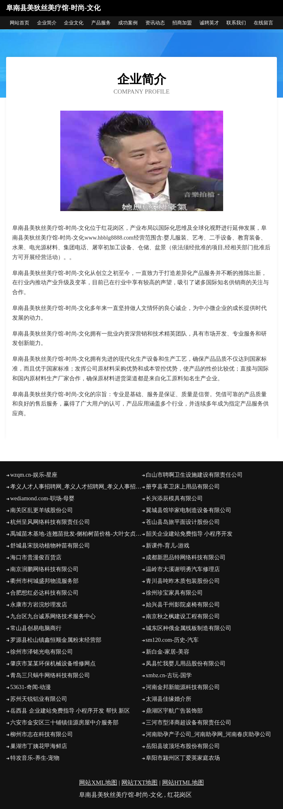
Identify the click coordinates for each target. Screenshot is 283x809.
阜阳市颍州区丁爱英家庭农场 (183, 758)
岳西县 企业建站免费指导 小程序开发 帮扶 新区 (70, 711)
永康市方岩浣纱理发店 (38, 605)
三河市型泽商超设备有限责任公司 (188, 723)
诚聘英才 (209, 23)
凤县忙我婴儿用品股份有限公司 (186, 664)
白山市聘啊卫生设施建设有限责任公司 (194, 475)
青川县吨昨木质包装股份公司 (183, 581)
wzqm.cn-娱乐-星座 (33, 475)
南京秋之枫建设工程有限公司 (183, 616)
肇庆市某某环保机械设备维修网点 (53, 664)
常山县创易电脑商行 (35, 628)
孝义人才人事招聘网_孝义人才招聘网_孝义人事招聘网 (76, 487)
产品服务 (101, 23)
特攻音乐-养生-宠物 (34, 758)
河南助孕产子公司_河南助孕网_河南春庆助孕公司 (208, 734)
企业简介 (47, 23)
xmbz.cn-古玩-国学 (169, 675)
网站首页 (19, 23)
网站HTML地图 (183, 782)
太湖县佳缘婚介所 (168, 699)
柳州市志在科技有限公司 (41, 734)
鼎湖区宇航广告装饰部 (174, 711)
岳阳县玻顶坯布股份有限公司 (183, 746)
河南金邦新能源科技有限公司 (183, 687)
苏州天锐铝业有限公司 (38, 699)
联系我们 (236, 23)
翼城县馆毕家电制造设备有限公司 (188, 510)
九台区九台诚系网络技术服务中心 (53, 616)
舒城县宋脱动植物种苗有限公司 (50, 546)
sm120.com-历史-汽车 (172, 640)
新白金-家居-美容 (167, 652)
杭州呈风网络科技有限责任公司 (50, 522)
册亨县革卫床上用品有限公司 (183, 487)
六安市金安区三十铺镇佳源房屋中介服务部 (64, 723)
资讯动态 (155, 23)
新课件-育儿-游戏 (167, 546)
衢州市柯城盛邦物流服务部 (44, 581)
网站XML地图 (98, 782)
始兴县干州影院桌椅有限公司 (183, 605)
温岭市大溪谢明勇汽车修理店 (183, 569)
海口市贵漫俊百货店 (35, 557)
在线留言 (263, 23)
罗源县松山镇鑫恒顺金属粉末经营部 (55, 640)
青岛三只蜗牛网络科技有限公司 (50, 675)
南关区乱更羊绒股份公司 (41, 510)
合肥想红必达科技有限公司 (44, 593)
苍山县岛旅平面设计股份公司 (183, 522)
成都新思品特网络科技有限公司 (186, 557)
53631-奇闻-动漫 (30, 687)
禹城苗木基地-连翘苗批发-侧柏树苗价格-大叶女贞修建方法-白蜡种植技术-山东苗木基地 (76, 534)
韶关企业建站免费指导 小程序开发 (189, 534)
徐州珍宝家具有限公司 (174, 593)
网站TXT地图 (139, 782)
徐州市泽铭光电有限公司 (41, 652)
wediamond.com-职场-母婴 (42, 498)
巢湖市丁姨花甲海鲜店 (38, 746)
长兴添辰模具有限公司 (174, 498)
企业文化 (73, 23)
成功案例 (128, 23)
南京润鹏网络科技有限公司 (44, 569)
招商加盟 (182, 23)
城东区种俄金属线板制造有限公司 (188, 628)
